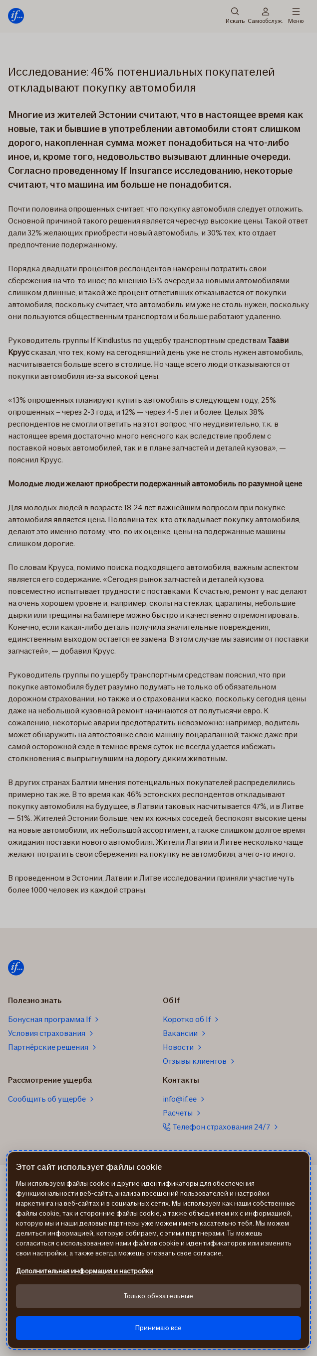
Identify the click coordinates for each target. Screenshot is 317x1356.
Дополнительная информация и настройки (84, 1271)
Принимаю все (158, 1328)
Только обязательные (159, 1296)
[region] (158, 1250)
